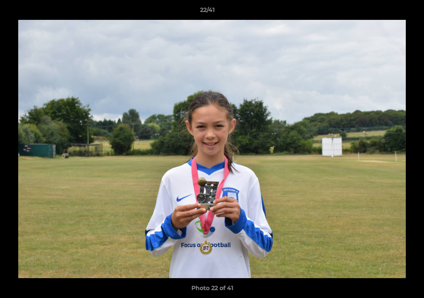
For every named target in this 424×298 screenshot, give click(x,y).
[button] (389, 12)
